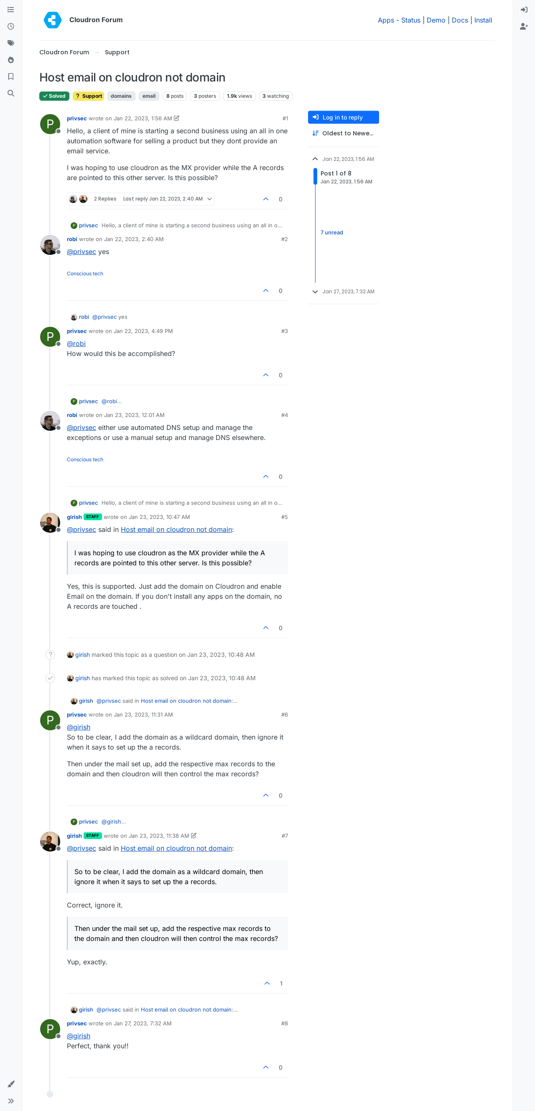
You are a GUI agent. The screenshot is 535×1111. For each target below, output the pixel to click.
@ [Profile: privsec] (81, 251)
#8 (284, 1023)
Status (410, 20)
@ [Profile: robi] (76, 343)
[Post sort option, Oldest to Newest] (343, 133)
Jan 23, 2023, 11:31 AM (143, 714)
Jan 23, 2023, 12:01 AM (134, 415)
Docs (460, 20)
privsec (77, 118)
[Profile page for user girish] (50, 523)
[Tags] (10, 43)
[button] (10, 1084)
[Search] (10, 93)
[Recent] (10, 26)
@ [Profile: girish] (78, 727)
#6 (284, 714)
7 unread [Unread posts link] (332, 232)
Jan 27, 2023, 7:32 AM (143, 1023)
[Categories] (10, 10)
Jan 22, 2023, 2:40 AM (134, 239)
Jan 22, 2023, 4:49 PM (143, 331)
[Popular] (10, 60)
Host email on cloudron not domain (176, 529)
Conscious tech (85, 273)
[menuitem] (524, 10)
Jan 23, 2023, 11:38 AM (159, 835)
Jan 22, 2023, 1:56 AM (143, 118)
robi (72, 239)
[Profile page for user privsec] (50, 124)
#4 (284, 415)
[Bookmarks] (10, 77)
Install (483, 20)
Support (88, 96)
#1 (285, 118)
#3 (284, 331)
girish (74, 517)
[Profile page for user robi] (50, 245)
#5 (284, 517)
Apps (386, 20)
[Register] (524, 26)
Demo (436, 20)
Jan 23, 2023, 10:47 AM (159, 517)
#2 (284, 239)
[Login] (524, 10)
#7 (285, 835)
